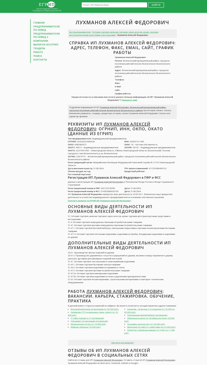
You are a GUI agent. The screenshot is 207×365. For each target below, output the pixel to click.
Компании (40, 40)
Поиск (37, 55)
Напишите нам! (129, 100)
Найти (156, 4)
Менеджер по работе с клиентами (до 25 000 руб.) (151, 327)
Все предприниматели (80, 32)
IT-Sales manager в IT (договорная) (87, 318)
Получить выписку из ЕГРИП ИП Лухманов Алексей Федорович (99, 200)
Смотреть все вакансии (122, 342)
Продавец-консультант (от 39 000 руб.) (146, 324)
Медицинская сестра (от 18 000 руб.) (88, 324)
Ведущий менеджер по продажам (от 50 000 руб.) (95, 309)
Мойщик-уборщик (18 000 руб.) (86, 327)
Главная (39, 22)
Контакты (40, 59)
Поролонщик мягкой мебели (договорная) (147, 315)
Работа (38, 52)
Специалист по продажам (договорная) (89, 321)
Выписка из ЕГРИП (45, 44)
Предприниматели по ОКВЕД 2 (46, 35)
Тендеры (39, 48)
